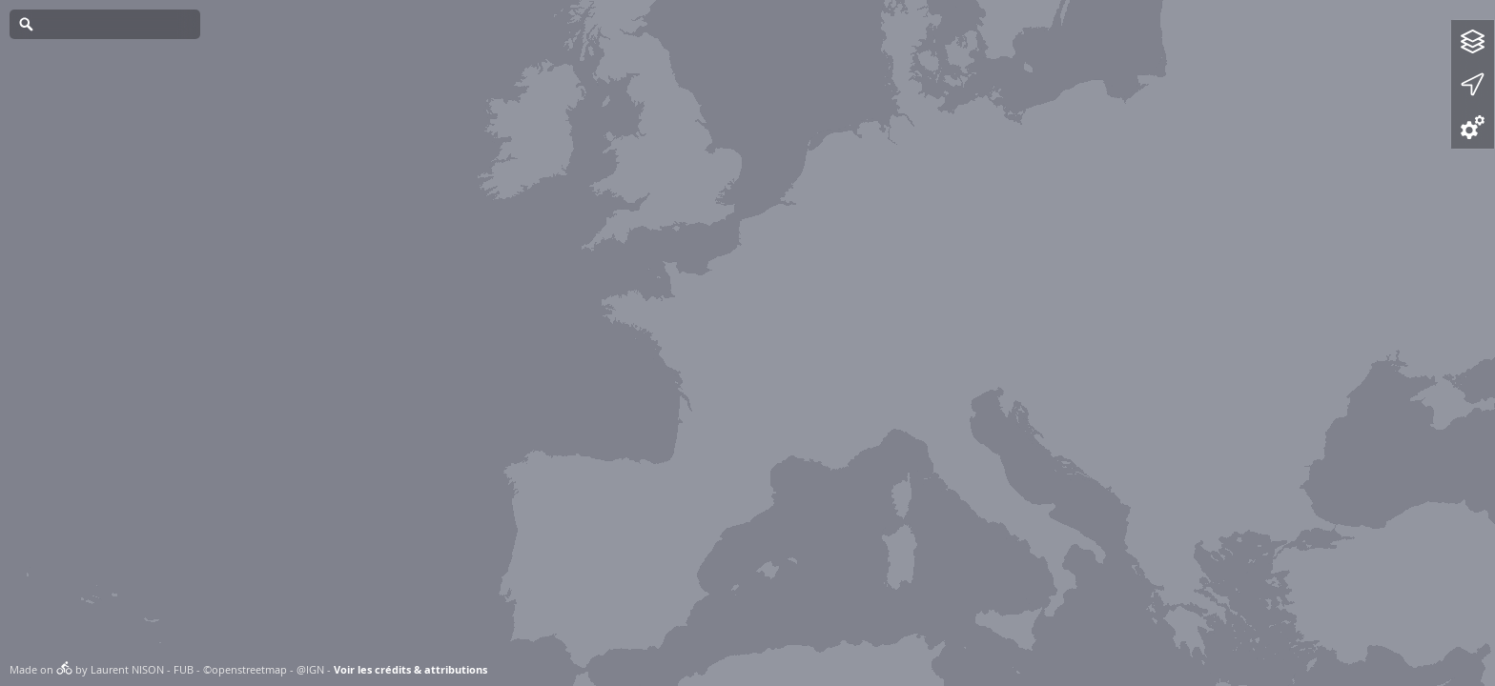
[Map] (747, 343)
